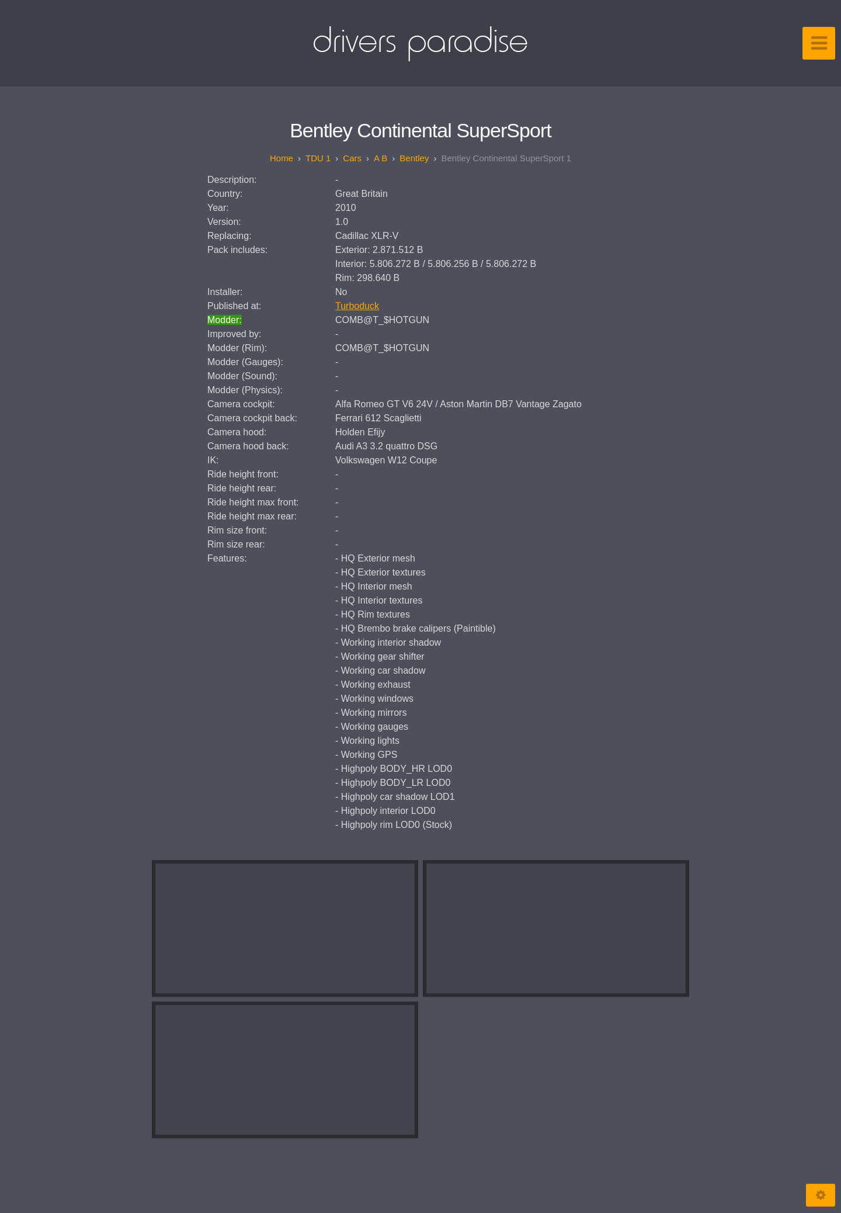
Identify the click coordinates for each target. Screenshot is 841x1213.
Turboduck (357, 306)
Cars (352, 158)
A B (380, 158)
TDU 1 (318, 158)
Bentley (414, 158)
